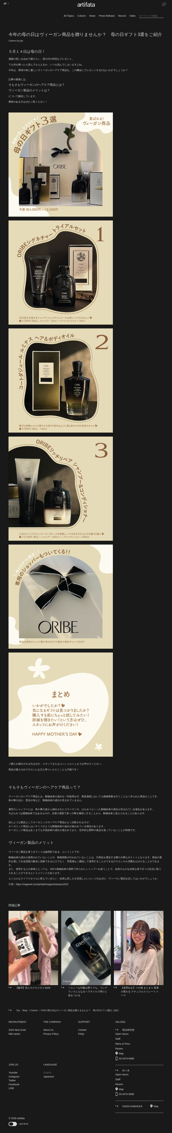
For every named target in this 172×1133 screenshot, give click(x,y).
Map (121, 1053)
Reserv (119, 1048)
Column (81, 15)
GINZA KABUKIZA (132, 1106)
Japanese (48, 1076)
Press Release (107, 15)
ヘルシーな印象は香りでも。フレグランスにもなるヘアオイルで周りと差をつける (87, 991)
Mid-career (14, 1033)
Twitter (12, 1080)
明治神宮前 (128, 1030)
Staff (117, 1038)
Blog (25, 1010)
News (92, 15)
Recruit (122, 15)
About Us (48, 1030)
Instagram (14, 1076)
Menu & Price (122, 1043)
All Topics (69, 15)
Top (18, 1010)
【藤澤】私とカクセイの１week (32, 987)
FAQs (81, 1033)
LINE (11, 1088)
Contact (82, 1030)
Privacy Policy (50, 1033)
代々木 (126, 1070)
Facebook (14, 1084)
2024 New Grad (17, 1030)
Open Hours (121, 1033)
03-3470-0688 (126, 1058)
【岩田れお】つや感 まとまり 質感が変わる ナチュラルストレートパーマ (140, 991)
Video (132, 15)
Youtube (13, 1072)
